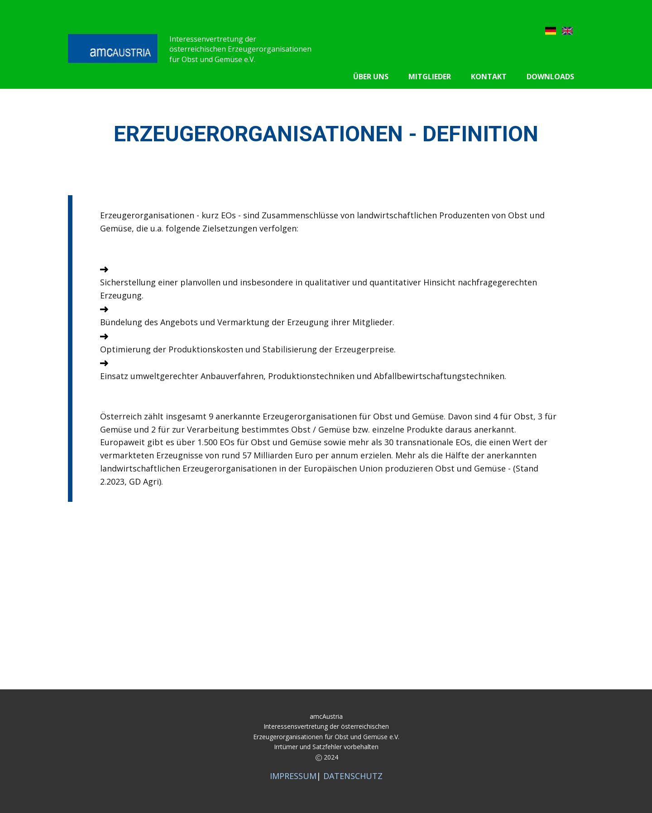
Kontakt (489, 77)
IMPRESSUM (293, 775)
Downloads (550, 77)
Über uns (370, 77)
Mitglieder (429, 77)
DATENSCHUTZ (353, 775)
